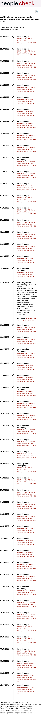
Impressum (26, 710)
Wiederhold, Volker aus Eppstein (26, 319)
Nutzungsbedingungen (10, 713)
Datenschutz (26, 713)
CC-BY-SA (14, 710)
